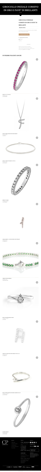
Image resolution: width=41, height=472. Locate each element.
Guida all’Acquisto (13, 445)
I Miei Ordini (13, 442)
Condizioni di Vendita (14, 443)
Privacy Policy (13, 447)
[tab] (29, 44)
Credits (31, 469)
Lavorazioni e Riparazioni (14, 446)
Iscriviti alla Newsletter (33, 450)
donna (21, 40)
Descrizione (28, 44)
